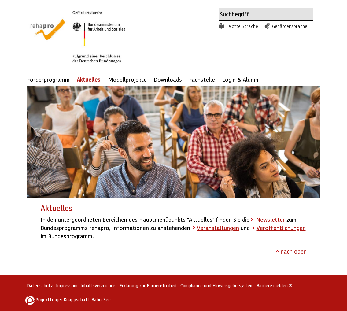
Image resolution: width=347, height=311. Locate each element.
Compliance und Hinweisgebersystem (216, 285)
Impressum (66, 285)
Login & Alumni (241, 79)
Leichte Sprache (242, 26)
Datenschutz (40, 285)
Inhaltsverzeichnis (98, 285)
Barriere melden (275, 285)
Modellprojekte (127, 79)
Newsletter (270, 219)
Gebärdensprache (289, 26)
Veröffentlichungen (281, 227)
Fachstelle (202, 79)
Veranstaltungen (218, 227)
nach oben (294, 251)
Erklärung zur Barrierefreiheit (148, 285)
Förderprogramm (48, 79)
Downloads (168, 79)
